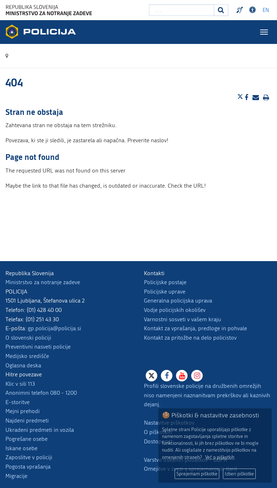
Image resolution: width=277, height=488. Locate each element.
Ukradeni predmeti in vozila (39, 429)
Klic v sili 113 (20, 383)
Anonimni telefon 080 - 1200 (41, 392)
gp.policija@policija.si (54, 328)
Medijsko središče (27, 356)
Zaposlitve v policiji (28, 457)
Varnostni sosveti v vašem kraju (182, 319)
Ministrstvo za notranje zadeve (42, 282)
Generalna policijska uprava (178, 300)
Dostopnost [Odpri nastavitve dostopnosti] (253, 10)
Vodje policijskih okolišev (175, 309)
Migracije (16, 476)
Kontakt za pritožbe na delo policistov (190, 337)
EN (266, 10)
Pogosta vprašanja (27, 466)
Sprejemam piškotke (196, 473)
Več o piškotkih (219, 457)
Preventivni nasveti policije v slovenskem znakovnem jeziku (240, 10)
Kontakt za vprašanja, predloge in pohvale (195, 328)
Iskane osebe (21, 448)
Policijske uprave (164, 291)
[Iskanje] (221, 10)
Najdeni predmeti (27, 420)
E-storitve (17, 402)
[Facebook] (166, 375)
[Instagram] (197, 375)
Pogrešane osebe (26, 438)
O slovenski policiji (28, 337)
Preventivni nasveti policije (38, 346)
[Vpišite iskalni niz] (181, 10)
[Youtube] (182, 375)
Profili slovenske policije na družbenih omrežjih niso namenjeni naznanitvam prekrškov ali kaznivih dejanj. (207, 395)
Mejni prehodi (22, 411)
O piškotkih (158, 432)
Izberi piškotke (239, 473)
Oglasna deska (23, 365)
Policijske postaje (165, 282)
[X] (151, 375)
